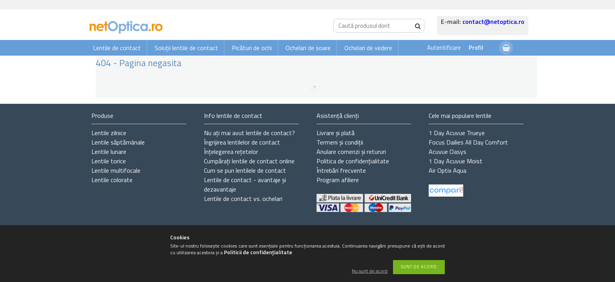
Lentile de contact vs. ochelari (243, 198)
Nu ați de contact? (249, 132)
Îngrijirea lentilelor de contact (242, 142)
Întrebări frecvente (341, 170)
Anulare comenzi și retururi (351, 151)
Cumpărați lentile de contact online (249, 161)
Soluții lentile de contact (186, 47)
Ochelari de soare (308, 47)
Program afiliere (338, 179)
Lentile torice (108, 161)
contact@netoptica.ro (493, 21)
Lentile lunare (108, 151)
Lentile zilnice (108, 132)
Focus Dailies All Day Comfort (468, 142)
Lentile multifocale (115, 170)
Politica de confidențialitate (353, 161)
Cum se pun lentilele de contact (245, 170)
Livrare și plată (336, 132)
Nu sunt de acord (370, 271)
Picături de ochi (252, 47)
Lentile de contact (117, 47)
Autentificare (444, 47)
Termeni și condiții (340, 142)
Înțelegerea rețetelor (231, 151)
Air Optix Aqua (447, 170)
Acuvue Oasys (447, 151)
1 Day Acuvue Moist (455, 161)
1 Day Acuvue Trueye (457, 132)
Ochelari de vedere (368, 47)
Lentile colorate (112, 179)
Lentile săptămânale (118, 142)
